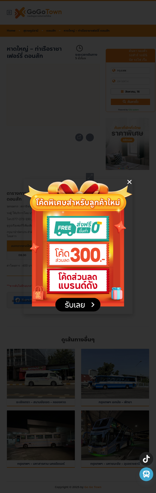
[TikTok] (146, 459)
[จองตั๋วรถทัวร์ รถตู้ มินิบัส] (146, 474)
